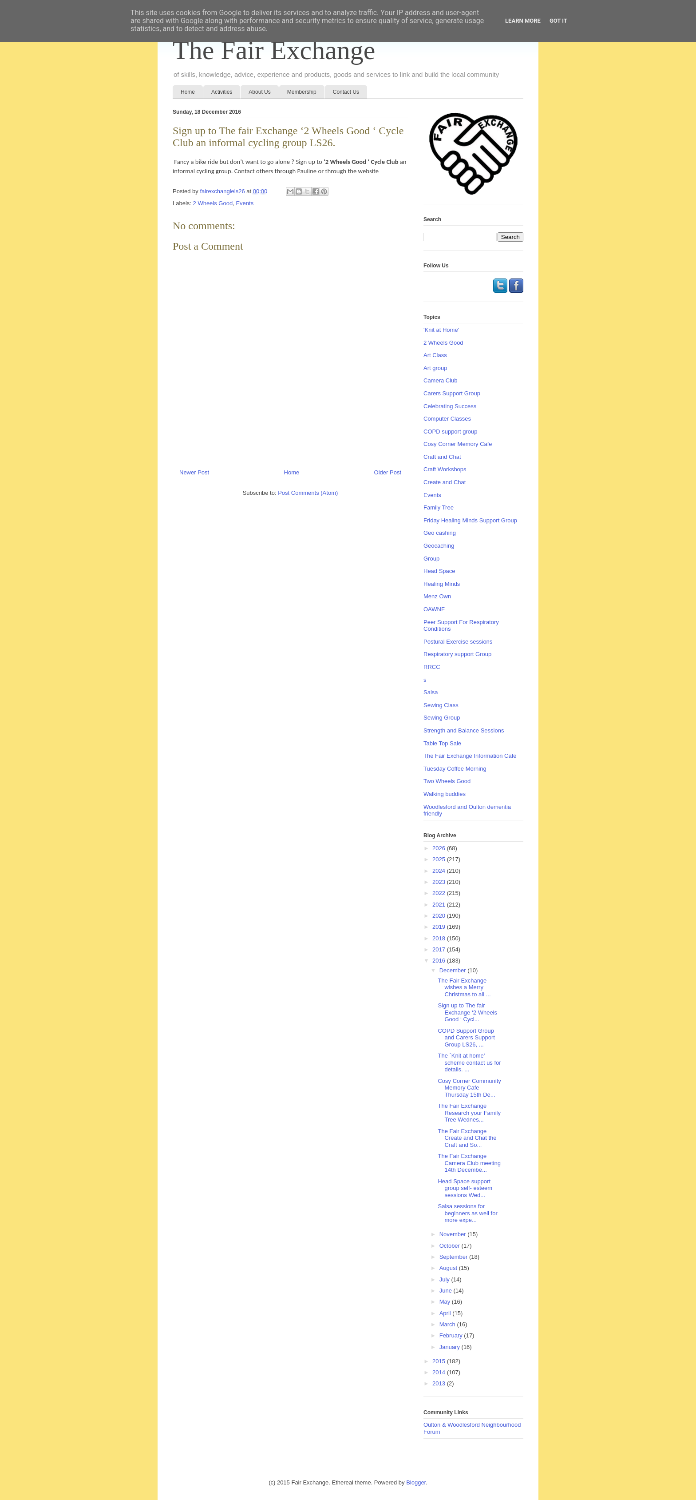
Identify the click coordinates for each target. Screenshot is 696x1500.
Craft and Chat (442, 457)
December (453, 970)
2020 (439, 915)
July (445, 1279)
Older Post (387, 472)
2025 (439, 859)
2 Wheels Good (213, 203)
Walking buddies (444, 794)
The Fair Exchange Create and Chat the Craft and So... (467, 1138)
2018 (439, 938)
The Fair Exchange (274, 50)
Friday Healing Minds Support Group (470, 520)
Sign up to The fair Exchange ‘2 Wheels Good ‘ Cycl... (467, 1012)
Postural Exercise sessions (457, 641)
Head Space (439, 571)
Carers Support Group (451, 393)
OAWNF (434, 609)
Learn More (523, 20)
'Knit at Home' (441, 329)
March (448, 1324)
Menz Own (437, 596)
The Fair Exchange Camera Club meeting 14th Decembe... (469, 1163)
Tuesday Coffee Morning (454, 768)
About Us (259, 92)
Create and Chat (444, 482)
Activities (221, 92)
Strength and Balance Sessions (463, 730)
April (446, 1313)
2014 (439, 1372)
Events (244, 203)
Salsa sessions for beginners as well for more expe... (467, 1213)
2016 (439, 960)
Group (431, 558)
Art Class (435, 355)
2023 (439, 882)
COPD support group (450, 431)
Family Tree (438, 507)
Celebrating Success (449, 406)
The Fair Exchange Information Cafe (470, 755)
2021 (439, 904)
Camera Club (440, 380)
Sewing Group (441, 717)
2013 (439, 1383)
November (453, 1234)
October (450, 1245)
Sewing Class (441, 705)
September (454, 1256)
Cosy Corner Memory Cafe (457, 444)
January (450, 1347)
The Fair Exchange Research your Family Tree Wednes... (469, 1112)
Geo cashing (439, 532)
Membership (301, 92)
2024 (439, 870)
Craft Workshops (445, 469)
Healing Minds (441, 584)
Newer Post (194, 472)
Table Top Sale (442, 743)
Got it (558, 20)
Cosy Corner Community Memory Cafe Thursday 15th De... (469, 1088)
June (446, 1290)
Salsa (430, 692)
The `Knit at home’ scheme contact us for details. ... (469, 1062)
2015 (439, 1361)
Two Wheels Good (447, 781)
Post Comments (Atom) (308, 492)
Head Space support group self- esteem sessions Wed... (465, 1188)
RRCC (431, 667)
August (449, 1268)
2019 (439, 926)
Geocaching (438, 545)
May (445, 1301)
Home (188, 92)
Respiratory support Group (457, 654)
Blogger (416, 1482)
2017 (439, 949)
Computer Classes (447, 418)
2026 (439, 848)
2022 (439, 893)
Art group (435, 368)
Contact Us (346, 92)
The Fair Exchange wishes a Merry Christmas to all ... (464, 987)
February (451, 1335)
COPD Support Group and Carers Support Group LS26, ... (466, 1037)
